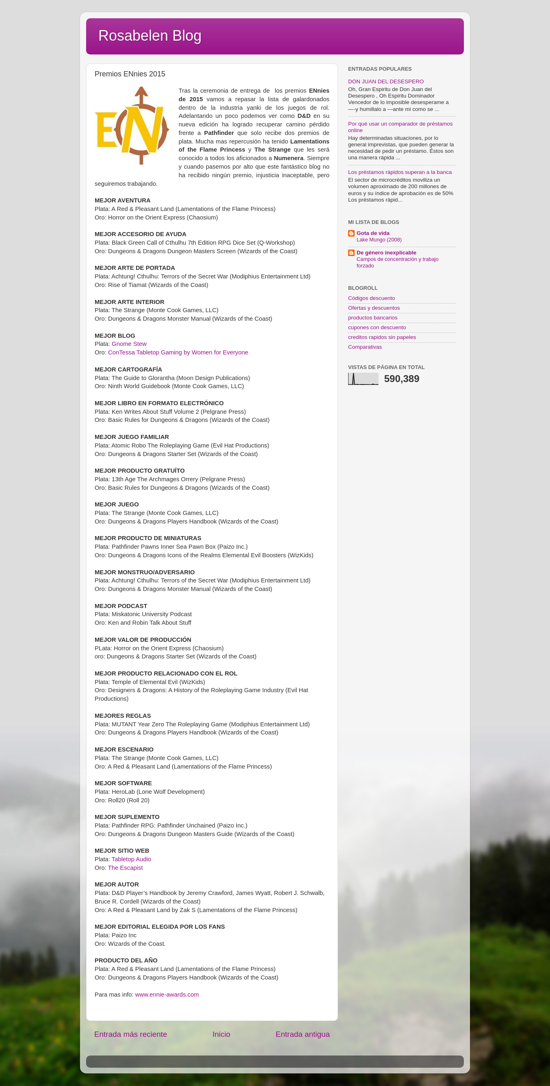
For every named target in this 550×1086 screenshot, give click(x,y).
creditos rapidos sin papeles (382, 337)
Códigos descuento (371, 298)
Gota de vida (373, 233)
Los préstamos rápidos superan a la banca (400, 172)
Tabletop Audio (131, 859)
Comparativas (365, 347)
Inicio (221, 1034)
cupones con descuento (377, 327)
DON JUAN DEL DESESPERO (386, 81)
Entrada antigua (303, 1034)
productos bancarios (373, 318)
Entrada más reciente (130, 1034)
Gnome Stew (129, 344)
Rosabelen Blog (149, 35)
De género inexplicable (386, 253)
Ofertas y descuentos (374, 308)
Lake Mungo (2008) (379, 240)
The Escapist (125, 867)
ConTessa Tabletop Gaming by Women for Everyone (178, 352)
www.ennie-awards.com (167, 994)
